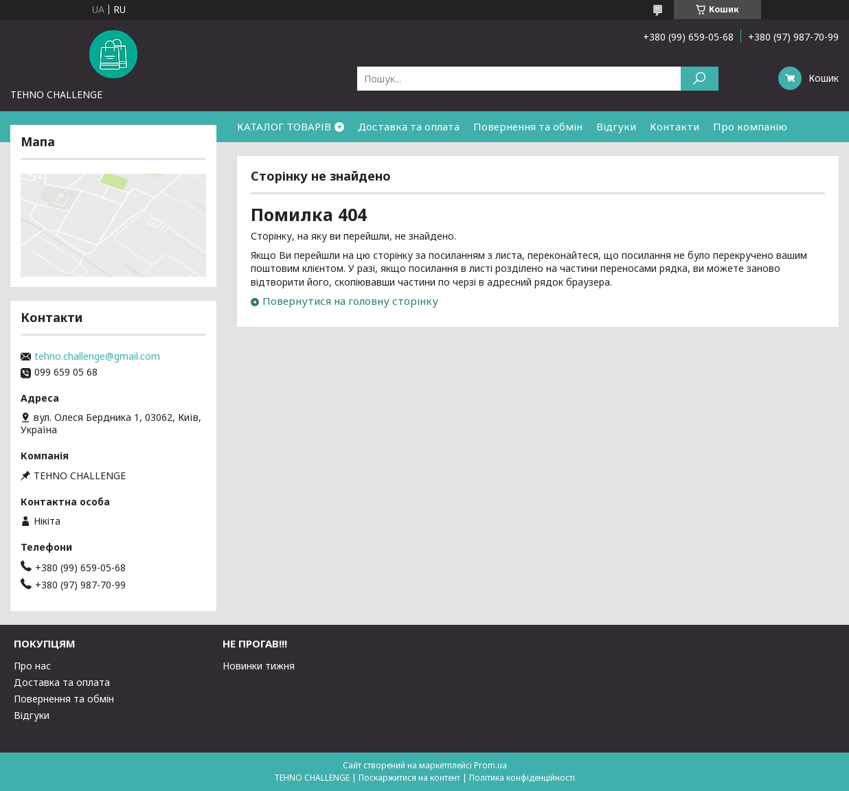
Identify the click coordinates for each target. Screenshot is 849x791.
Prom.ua (490, 765)
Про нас (32, 665)
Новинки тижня (259, 665)
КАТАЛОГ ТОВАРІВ (284, 126)
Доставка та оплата (409, 126)
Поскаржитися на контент (409, 777)
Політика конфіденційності (522, 777)
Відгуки (616, 126)
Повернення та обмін (527, 126)
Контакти (674, 126)
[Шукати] (699, 79)
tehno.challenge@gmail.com (97, 356)
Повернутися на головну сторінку (350, 301)
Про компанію (750, 126)
